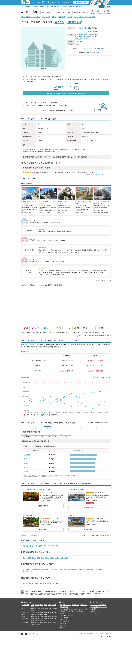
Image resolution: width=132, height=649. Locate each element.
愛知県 (32, 614)
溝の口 (26, 463)
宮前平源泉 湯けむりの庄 (76, 489)
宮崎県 (54, 622)
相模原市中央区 (27, 572)
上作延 (66, 558)
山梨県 (37, 612)
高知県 (41, 620)
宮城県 (45, 605)
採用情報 (108, 633)
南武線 (77, 39)
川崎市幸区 (54, 570)
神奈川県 (78, 28)
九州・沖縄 (25, 622)
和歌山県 (54, 616)
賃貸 (61, 605)
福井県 (54, 612)
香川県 (32, 620)
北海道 (32, 605)
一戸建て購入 (63, 611)
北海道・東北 (25, 605)
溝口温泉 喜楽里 (28, 515)
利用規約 (101, 633)
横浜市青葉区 (27, 570)
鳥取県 (41, 618)
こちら (75, 157)
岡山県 (37, 618)
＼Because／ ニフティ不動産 (98, 605)
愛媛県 (37, 620)
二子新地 (27, 455)
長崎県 (41, 622)
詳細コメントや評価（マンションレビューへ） (98, 175)
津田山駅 (82, 39)
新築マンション (73, 609)
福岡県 (32, 622)
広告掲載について (95, 611)
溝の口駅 (59, 22)
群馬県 (57, 583)
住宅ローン (63, 623)
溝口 (24, 558)
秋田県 (49, 605)
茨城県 (47, 583)
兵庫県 (37, 616)
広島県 (32, 618)
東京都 (25, 583)
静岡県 (41, 614)
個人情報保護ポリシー (90, 633)
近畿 (23, 616)
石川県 (49, 612)
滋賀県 (45, 616)
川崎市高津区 (74, 22)
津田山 (57, 546)
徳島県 (54, 618)
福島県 (32, 606)
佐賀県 (37, 622)
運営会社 (79, 633)
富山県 (45, 612)
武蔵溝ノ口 (27, 471)
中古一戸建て (79, 611)
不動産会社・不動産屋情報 (67, 615)
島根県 (45, 618)
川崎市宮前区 (81, 570)
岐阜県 (37, 614)
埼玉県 (37, 583)
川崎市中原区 (63, 570)
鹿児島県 (33, 624)
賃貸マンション (67, 605)
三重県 (45, 614)
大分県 (49, 622)
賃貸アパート (75, 605)
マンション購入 (64, 609)
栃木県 (52, 583)
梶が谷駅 (88, 37)
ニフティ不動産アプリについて (98, 607)
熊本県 (45, 622)
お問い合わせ (93, 609)
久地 (36, 546)
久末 (38, 558)
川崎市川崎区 (45, 570)
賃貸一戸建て (83, 605)
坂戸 (42, 558)
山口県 (49, 618)
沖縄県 (38, 624)
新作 (61, 558)
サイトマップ (93, 613)
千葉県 (42, 583)
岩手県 (41, 605)
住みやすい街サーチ (65, 619)
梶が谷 (26, 467)
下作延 (57, 558)
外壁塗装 (62, 625)
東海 (23, 614)
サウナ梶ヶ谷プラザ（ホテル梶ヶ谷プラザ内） (36, 489)
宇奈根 (29, 558)
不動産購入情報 (64, 607)
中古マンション (82, 609)
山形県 (54, 605)
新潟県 (32, 612)
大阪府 (32, 616)
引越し (62, 627)
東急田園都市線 (80, 35)
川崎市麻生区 (90, 570)
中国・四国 (25, 618)
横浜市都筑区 (36, 570)
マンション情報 (64, 617)
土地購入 (62, 613)
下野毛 (52, 558)
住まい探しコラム (64, 621)
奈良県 (49, 616)
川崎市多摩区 (72, 570)
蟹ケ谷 (47, 558)
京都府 (41, 616)
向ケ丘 (34, 558)
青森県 (37, 605)
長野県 (41, 612)
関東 (23, 608)
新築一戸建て (71, 611)
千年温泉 (71, 515)
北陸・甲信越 (25, 612)
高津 (25, 459)
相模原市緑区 (100, 570)
